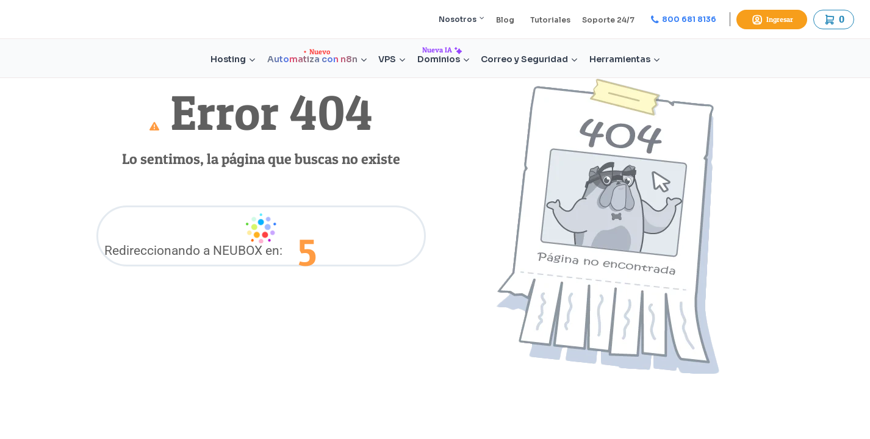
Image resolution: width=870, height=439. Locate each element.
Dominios (443, 59)
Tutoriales (550, 19)
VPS (391, 59)
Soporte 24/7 (608, 19)
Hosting (232, 59)
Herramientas (624, 59)
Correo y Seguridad (529, 59)
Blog (505, 19)
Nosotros (461, 19)
